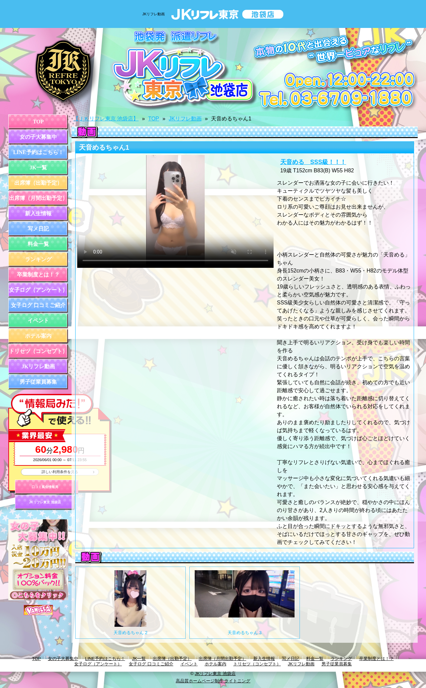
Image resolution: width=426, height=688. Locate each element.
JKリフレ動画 (38, 366)
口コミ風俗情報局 (45, 487)
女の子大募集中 (38, 137)
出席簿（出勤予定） (38, 183)
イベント (38, 320)
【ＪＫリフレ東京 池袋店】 (105, 118)
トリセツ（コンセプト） (38, 351)
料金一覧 (38, 244)
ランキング (38, 259)
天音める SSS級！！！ (313, 162)
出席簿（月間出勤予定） (38, 198)
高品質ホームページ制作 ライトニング (213, 680)
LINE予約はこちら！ (38, 152)
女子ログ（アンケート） (38, 290)
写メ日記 (38, 229)
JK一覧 (38, 167)
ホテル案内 (38, 336)
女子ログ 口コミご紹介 (38, 305)
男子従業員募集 (38, 382)
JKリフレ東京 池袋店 (45, 502)
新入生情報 (38, 213)
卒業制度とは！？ (38, 274)
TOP (38, 121)
